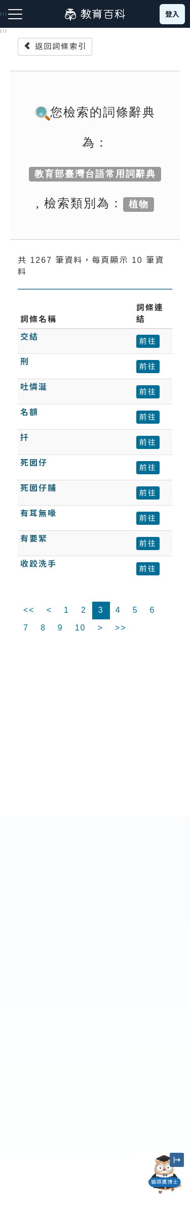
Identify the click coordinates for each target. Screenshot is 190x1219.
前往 (148, 341)
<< (29, 610)
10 (80, 627)
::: (4, 30)
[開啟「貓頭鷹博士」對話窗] (164, 1174)
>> (121, 627)
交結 (29, 337)
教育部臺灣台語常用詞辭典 (95, 174)
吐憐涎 (34, 387)
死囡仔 (34, 463)
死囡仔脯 (38, 488)
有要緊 (34, 538)
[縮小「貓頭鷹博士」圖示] (177, 1160)
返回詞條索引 (55, 46)
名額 (29, 412)
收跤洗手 (38, 564)
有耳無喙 (38, 513)
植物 (139, 204)
